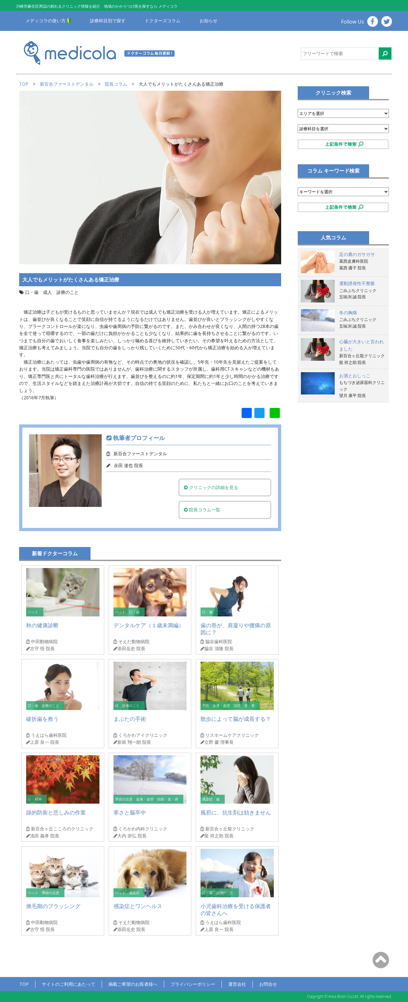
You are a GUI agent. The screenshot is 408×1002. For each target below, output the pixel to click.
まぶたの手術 (129, 718)
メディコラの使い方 (46, 21)
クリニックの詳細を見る (214, 487)
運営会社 (237, 984)
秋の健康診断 (42, 625)
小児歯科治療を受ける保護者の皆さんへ (235, 909)
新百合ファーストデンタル (66, 84)
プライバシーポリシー (193, 984)
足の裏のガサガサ (357, 254)
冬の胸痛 (348, 312)
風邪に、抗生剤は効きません (235, 812)
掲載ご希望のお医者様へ (132, 984)
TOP (23, 84)
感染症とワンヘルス (137, 906)
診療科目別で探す (108, 21)
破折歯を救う (42, 718)
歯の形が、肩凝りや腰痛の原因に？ (235, 629)
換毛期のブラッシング (53, 906)
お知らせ (208, 21)
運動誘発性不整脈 (357, 283)
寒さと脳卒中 (129, 812)
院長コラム (116, 84)
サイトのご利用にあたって (68, 984)
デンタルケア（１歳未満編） (148, 625)
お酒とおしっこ (354, 376)
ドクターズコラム (162, 21)
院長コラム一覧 (205, 510)
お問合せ (268, 984)
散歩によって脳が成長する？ (235, 718)
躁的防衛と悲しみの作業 (56, 812)
